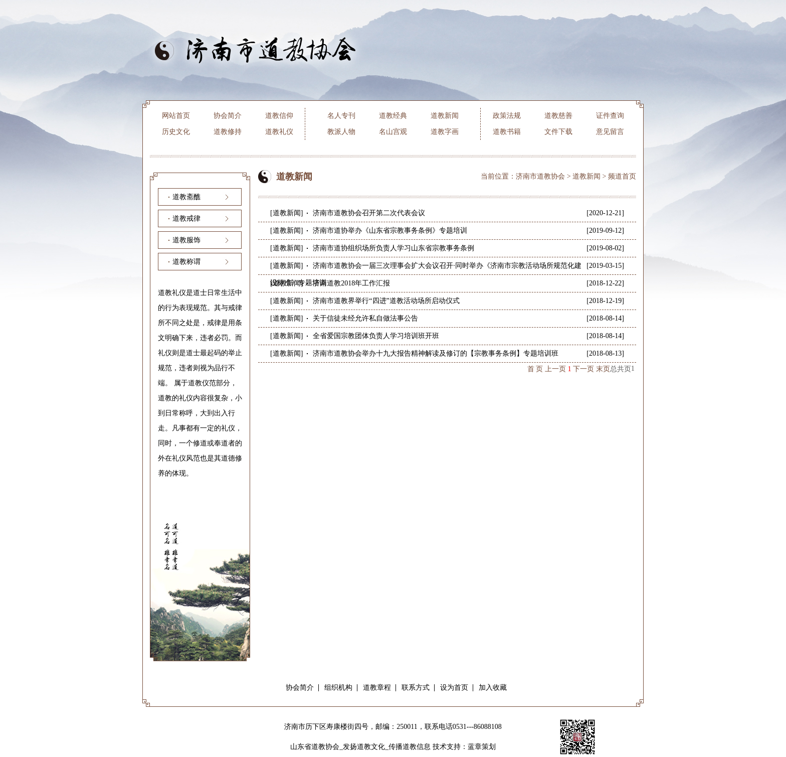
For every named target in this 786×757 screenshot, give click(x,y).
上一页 (555, 369)
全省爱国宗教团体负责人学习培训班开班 (376, 336)
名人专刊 (341, 115)
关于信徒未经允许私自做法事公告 (365, 318)
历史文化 (176, 131)
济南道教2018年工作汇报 (351, 283)
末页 (603, 369)
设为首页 (454, 687)
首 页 (535, 369)
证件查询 (610, 115)
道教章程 (377, 687)
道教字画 (445, 131)
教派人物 (341, 131)
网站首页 (176, 115)
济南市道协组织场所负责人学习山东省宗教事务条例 (393, 248)
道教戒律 (186, 218)
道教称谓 (186, 261)
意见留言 (610, 131)
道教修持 (228, 131)
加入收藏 (493, 687)
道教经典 (393, 115)
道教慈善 (558, 115)
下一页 (583, 369)
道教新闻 (445, 115)
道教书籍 (507, 131)
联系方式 (416, 687)
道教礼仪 (279, 131)
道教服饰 (186, 240)
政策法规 (507, 115)
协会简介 (228, 115)
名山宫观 (393, 131)
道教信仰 (279, 115)
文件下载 (558, 131)
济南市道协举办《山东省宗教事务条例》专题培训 (390, 230)
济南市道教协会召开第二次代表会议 (369, 213)
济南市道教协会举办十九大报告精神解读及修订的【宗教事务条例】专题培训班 (435, 353)
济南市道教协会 (540, 176)
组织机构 (338, 687)
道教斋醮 (186, 197)
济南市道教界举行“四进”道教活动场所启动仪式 (386, 301)
